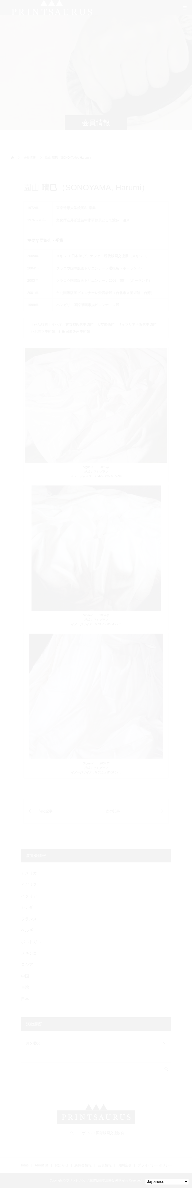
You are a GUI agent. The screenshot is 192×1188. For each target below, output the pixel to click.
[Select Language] (167, 1181)
